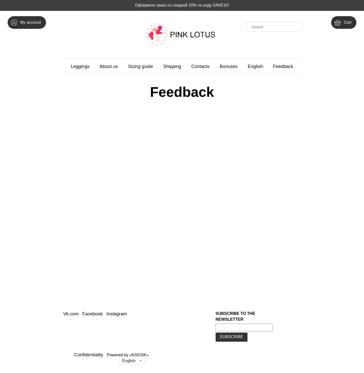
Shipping (172, 66)
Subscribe (231, 337)
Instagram (116, 313)
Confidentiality (88, 354)
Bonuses (229, 66)
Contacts (200, 66)
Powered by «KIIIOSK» (128, 355)
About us (109, 66)
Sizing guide (140, 66)
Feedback (283, 66)
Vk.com (71, 313)
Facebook (92, 313)
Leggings (80, 66)
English (255, 66)
